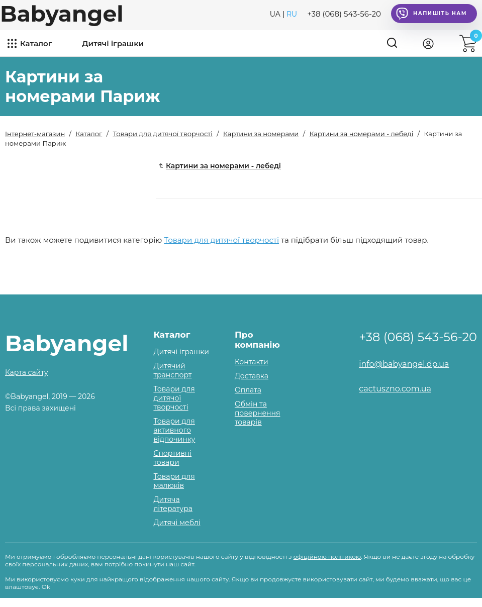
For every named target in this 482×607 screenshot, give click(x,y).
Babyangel (61, 13)
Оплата (248, 389)
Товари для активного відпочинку (174, 430)
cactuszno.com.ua (395, 388)
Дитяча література (172, 504)
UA (275, 14)
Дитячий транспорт (172, 370)
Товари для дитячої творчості (221, 240)
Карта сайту (26, 372)
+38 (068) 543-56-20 (344, 14)
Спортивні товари (172, 458)
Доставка (251, 375)
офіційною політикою (327, 556)
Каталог (36, 43)
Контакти (251, 361)
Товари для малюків (174, 481)
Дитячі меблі (176, 522)
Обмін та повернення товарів (257, 413)
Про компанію (257, 340)
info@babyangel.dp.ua (404, 364)
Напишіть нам (431, 14)
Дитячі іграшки (113, 43)
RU (291, 14)
